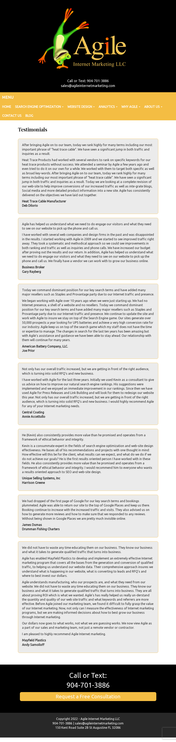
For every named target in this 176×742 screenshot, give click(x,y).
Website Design (81, 106)
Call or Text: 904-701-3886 (88, 81)
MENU (8, 97)
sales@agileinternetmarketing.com (88, 86)
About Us (153, 106)
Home (6, 106)
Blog (29, 115)
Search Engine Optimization (39, 106)
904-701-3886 (88, 685)
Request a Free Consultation (88, 696)
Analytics (108, 106)
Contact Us (11, 115)
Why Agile (130, 106)
